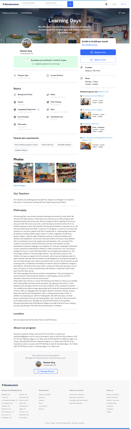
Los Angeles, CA (7, 403)
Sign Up (123, 4)
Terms (47, 423)
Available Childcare (21, 150)
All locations (23, 417)
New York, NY (23, 400)
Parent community (113, 394)
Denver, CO (23, 394)
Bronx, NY (22, 403)
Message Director (45, 371)
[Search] (70, 4)
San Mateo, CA (7, 417)
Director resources (113, 400)
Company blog (111, 403)
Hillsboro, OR (103, 92)
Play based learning (75, 403)
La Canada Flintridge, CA (10, 400)
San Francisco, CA (8, 412)
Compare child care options (78, 400)
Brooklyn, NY (23, 406)
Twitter (109, 412)
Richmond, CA (6, 409)
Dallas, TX (22, 409)
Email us (41, 409)
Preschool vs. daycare (76, 394)
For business (43, 406)
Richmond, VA (24, 415)
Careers (41, 400)
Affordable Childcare (64, 145)
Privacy (52, 423)
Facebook (110, 406)
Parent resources (112, 397)
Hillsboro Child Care (10, 13)
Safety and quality (45, 394)
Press (41, 403)
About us (42, 397)
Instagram (110, 409)
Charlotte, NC (24, 397)
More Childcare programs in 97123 (26, 145)
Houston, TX (23, 412)
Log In (114, 4)
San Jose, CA (6, 415)
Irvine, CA (5, 397)
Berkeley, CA (6, 394)
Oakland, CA (6, 406)
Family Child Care (47, 145)
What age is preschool (76, 397)
